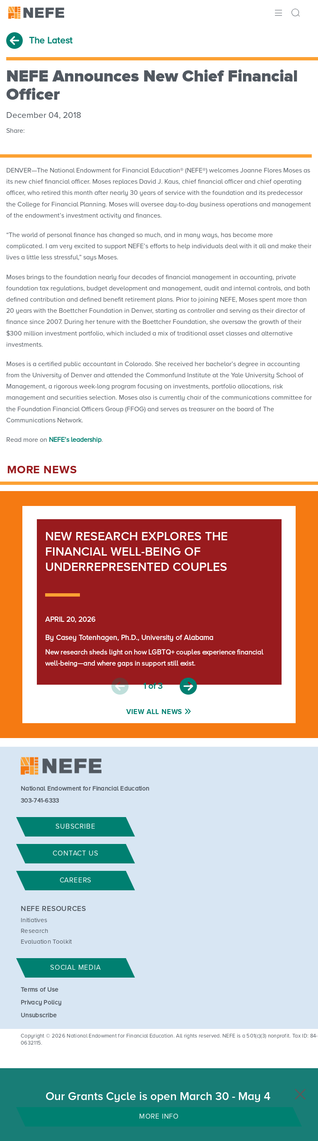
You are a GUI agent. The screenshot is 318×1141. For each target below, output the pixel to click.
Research (34, 931)
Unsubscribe (39, 1015)
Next (188, 686)
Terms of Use (40, 990)
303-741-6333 (40, 801)
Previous (120, 686)
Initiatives (34, 920)
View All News (154, 712)
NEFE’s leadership (75, 439)
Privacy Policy (41, 1003)
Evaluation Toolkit (46, 942)
